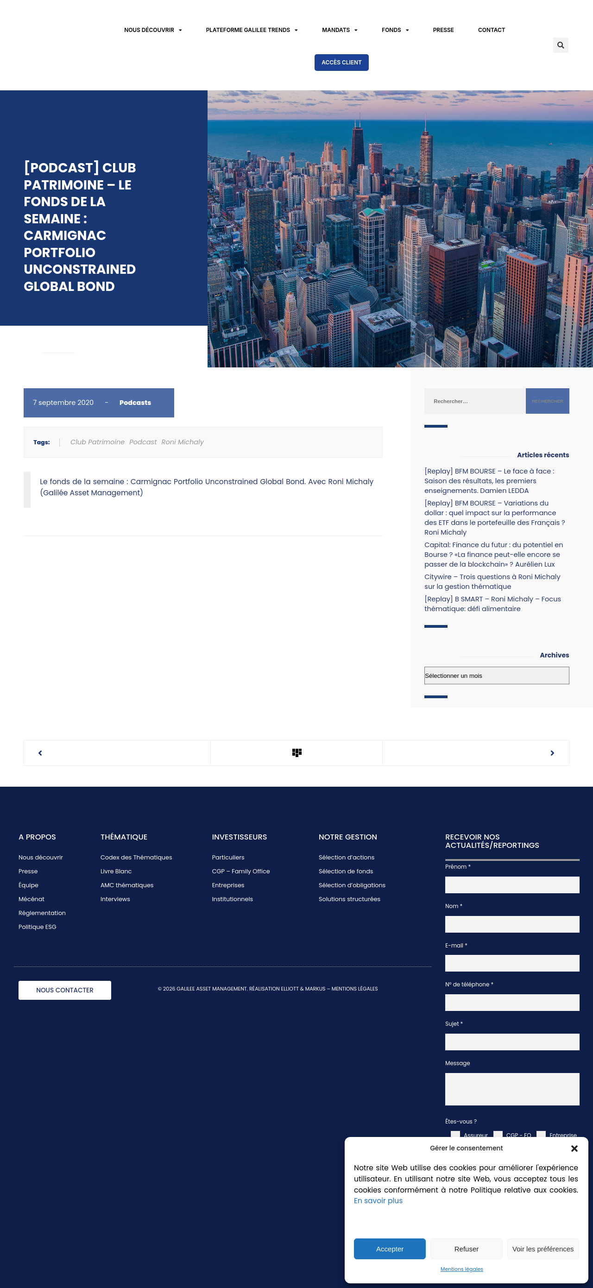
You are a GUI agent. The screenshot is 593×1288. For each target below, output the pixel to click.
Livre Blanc (116, 871)
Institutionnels (232, 899)
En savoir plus (378, 1201)
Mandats (340, 30)
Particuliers (228, 857)
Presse (443, 29)
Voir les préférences (543, 1249)
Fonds (395, 30)
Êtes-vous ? (461, 1121)
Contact (491, 29)
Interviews (115, 899)
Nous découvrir (153, 30)
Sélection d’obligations (352, 885)
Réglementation (42, 913)
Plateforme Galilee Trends (252, 30)
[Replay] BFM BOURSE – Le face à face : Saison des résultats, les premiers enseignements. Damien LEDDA (489, 481)
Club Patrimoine (97, 442)
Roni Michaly (183, 442)
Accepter (390, 1249)
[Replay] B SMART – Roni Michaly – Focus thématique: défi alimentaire (492, 603)
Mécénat (31, 899)
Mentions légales (462, 1269)
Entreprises (228, 885)
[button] (574, 1148)
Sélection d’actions (346, 857)
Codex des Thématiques (136, 857)
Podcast (143, 442)
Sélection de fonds (346, 871)
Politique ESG (38, 927)
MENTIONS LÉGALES (355, 988)
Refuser (466, 1249)
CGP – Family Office (241, 871)
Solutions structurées (349, 899)
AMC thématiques (127, 885)
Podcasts (135, 402)
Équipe (28, 885)
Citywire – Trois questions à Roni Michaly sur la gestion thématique (492, 581)
